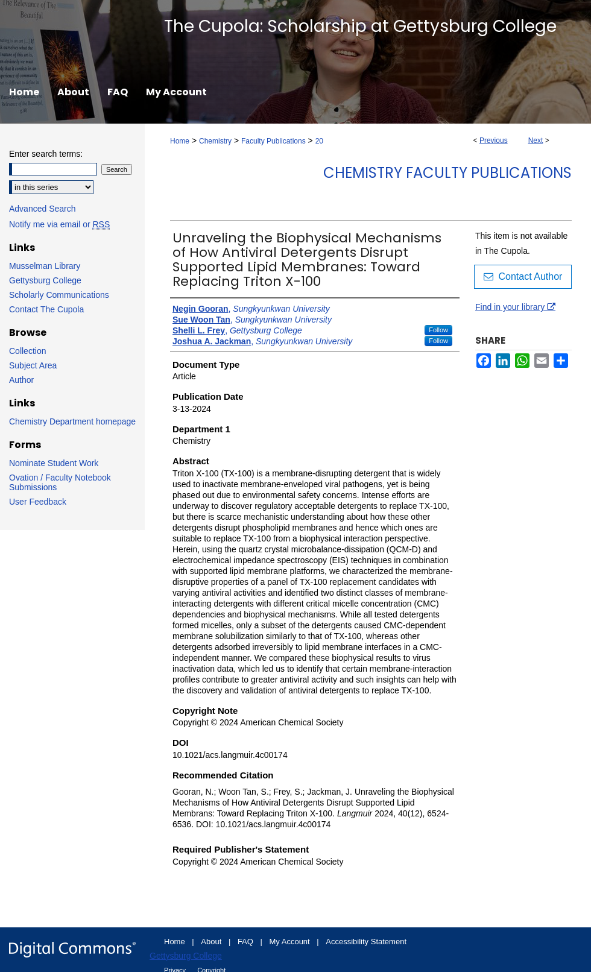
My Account (291, 941)
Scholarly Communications (59, 295)
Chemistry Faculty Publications (447, 173)
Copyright (211, 970)
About (212, 941)
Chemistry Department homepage (72, 421)
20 (319, 141)
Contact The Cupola (46, 309)
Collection (27, 351)
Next (535, 140)
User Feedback (37, 501)
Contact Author (523, 276)
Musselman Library (44, 266)
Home (179, 141)
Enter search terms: (46, 154)
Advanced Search (42, 208)
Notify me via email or (59, 224)
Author (21, 380)
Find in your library (515, 307)
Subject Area (33, 365)
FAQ (247, 941)
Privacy (176, 970)
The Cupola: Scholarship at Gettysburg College (360, 26)
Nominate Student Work (53, 463)
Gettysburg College (45, 280)
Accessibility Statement (366, 941)
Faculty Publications (273, 141)
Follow (438, 329)
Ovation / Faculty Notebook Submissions (60, 482)
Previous (493, 140)
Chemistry (215, 141)
